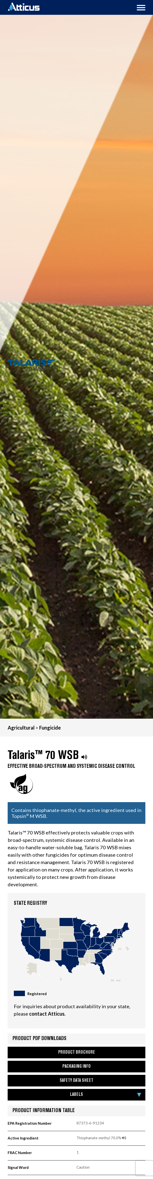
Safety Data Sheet (76, 1080)
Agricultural (21, 728)
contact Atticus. (47, 1014)
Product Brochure (76, 1052)
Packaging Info (76, 1066)
